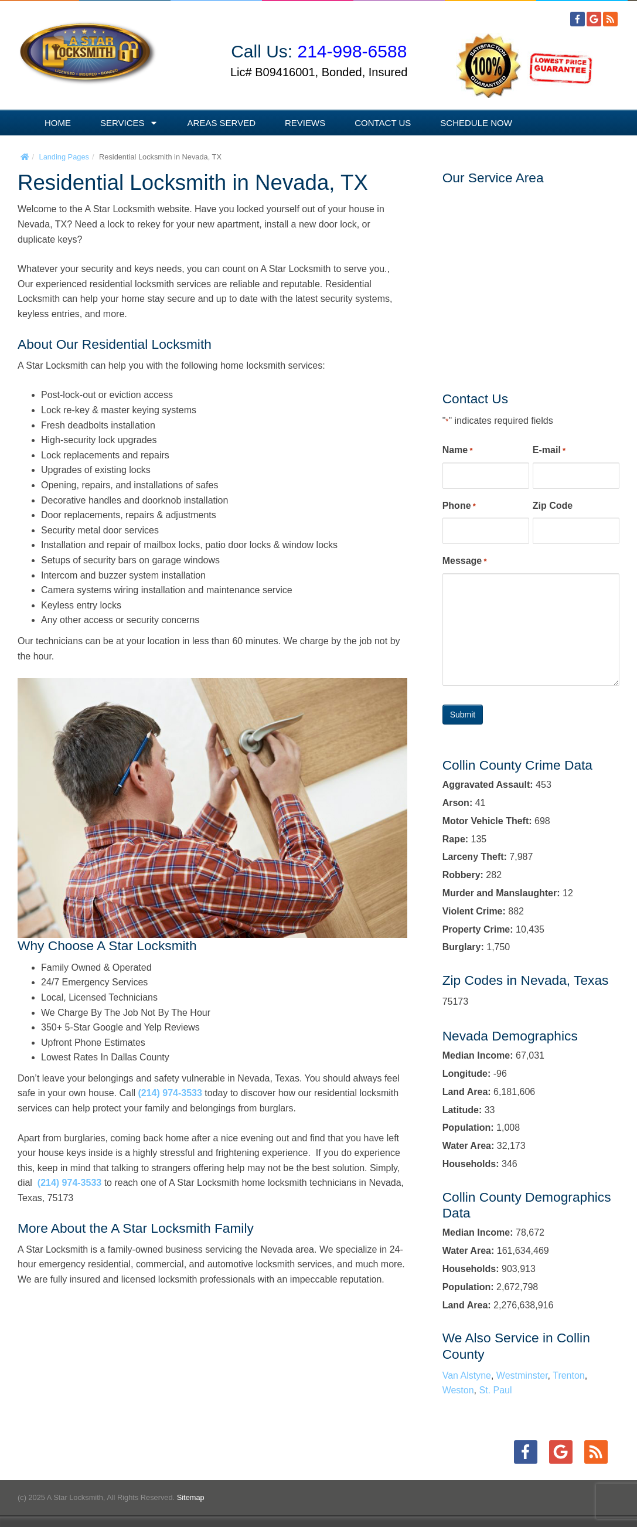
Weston (458, 1390)
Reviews (305, 123)
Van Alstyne (466, 1375)
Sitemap (191, 1497)
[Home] (25, 156)
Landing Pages (64, 156)
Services (129, 123)
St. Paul (495, 1390)
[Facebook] (577, 19)
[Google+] (594, 19)
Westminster (522, 1375)
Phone (459, 507)
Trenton (569, 1375)
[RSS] (610, 19)
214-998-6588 (352, 51)
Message (464, 562)
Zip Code (553, 506)
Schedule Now (476, 123)
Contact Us (383, 123)
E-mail (549, 451)
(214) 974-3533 (170, 1093)
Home (58, 123)
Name (457, 451)
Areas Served (222, 123)
